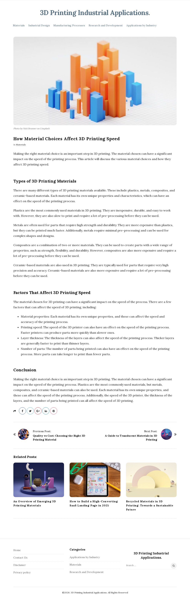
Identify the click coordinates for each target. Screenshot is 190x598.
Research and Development (106, 25)
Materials (19, 25)
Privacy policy (21, 572)
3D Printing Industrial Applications (94, 12)
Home (17, 550)
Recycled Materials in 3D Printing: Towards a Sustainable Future (149, 505)
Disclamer (19, 565)
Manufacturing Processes (69, 25)
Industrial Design (39, 25)
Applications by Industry (141, 25)
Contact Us (20, 557)
